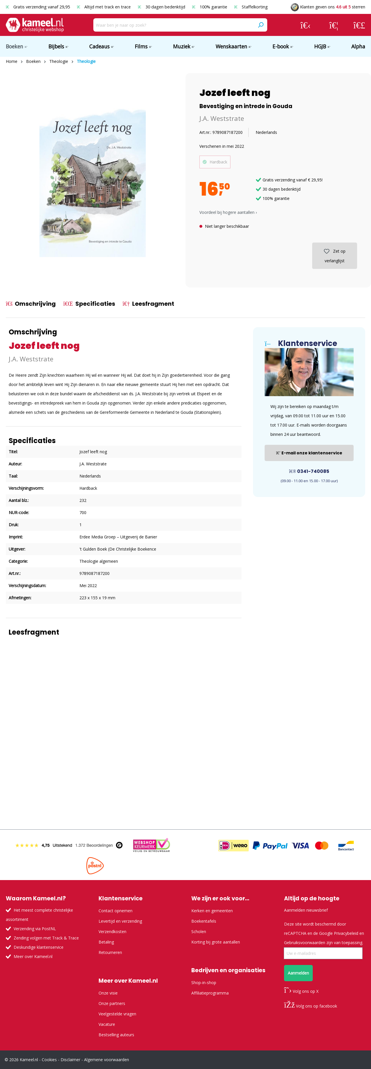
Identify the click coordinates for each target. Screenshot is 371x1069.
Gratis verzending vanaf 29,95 (38, 7)
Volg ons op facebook (310, 1006)
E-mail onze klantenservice (309, 453)
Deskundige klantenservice (38, 947)
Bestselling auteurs (116, 1034)
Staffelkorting (251, 7)
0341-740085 (309, 471)
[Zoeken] (260, 25)
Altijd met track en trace (104, 7)
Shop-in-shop (203, 982)
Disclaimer (70, 1059)
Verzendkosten (112, 931)
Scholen (198, 931)
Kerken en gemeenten (212, 910)
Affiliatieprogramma (210, 993)
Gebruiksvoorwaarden (304, 942)
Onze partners (112, 1003)
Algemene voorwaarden (106, 1059)
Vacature (107, 1024)
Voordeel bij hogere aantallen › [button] (228, 212)
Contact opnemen (115, 910)
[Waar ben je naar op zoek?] (173, 25)
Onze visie (108, 993)
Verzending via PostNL (35, 928)
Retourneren (110, 952)
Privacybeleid (346, 933)
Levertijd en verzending (120, 921)
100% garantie (210, 7)
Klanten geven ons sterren (328, 7)
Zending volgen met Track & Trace (46, 938)
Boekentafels (203, 921)
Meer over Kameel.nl (33, 956)
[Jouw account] (305, 25)
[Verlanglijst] (334, 25)
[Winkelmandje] (359, 25)
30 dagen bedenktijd (162, 7)
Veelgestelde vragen (117, 1014)
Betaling (106, 942)
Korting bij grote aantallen (215, 942)
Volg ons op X (301, 991)
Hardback (218, 162)
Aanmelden (298, 973)
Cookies (49, 1059)
